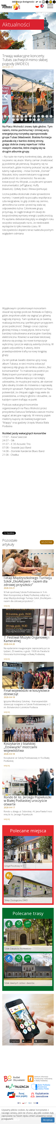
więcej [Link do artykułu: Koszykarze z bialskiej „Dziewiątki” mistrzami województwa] (7, 765)
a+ (37, 1)
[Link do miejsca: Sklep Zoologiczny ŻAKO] (28, 886)
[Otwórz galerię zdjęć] (28, 96)
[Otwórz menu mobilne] (50, 6)
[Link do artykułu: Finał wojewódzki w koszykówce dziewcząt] (28, 675)
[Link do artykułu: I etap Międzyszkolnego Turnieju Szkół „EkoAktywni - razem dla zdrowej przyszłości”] (28, 562)
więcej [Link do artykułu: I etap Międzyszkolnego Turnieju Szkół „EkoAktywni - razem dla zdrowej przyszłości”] (7, 605)
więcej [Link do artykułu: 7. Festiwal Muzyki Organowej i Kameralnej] (7, 658)
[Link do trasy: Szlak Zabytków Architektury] (28, 935)
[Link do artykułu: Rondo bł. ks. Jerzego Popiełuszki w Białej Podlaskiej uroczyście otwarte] (28, 782)
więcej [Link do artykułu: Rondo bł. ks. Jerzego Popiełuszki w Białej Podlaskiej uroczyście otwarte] (7, 818)
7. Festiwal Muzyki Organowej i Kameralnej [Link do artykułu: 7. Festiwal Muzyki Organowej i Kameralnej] (26, 639)
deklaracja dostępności (23, 1)
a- (40, 1)
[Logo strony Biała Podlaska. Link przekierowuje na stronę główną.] (10, 5)
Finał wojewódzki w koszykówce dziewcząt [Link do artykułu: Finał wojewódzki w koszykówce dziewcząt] (27, 692)
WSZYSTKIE (46, 542)
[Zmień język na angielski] (42, 6)
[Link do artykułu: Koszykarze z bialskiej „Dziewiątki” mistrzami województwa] (28, 728)
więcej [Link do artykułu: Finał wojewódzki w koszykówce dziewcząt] (7, 711)
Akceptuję (48, 1119)
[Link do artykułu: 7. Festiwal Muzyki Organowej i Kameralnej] (28, 622)
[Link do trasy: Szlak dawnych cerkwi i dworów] (28, 969)
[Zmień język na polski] (37, 6)
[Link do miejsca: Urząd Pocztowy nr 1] (28, 852)
